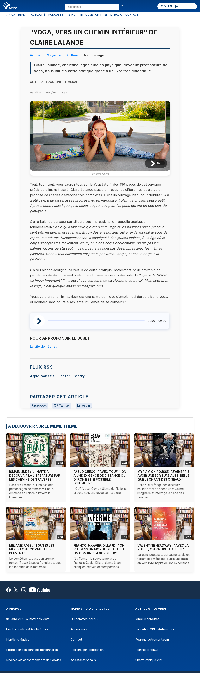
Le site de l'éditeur (44, 346)
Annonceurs (79, 629)
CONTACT (131, 14)
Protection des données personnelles (32, 650)
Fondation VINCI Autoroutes (154, 629)
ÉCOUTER (169, 6)
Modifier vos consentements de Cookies (33, 660)
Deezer (64, 376)
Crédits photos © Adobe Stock (27, 629)
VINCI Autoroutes (147, 619)
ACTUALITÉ (38, 14)
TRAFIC (71, 14)
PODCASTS (55, 14)
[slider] (96, 320)
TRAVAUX (9, 14)
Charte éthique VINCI (149, 660)
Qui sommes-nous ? (84, 619)
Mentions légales (17, 639)
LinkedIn (83, 405)
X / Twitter (62, 405)
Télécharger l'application (87, 650)
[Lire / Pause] (150, 163)
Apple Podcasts (42, 376)
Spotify (79, 376)
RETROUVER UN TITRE (93, 14)
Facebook (39, 405)
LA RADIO (116, 14)
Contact (76, 639)
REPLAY (23, 14)
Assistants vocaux (83, 660)
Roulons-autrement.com (152, 639)
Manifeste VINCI (146, 650)
